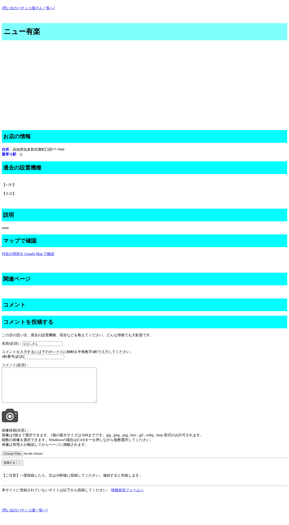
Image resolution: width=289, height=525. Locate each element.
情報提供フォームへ (127, 497)
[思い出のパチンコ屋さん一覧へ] (28, 8)
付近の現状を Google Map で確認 (28, 254)
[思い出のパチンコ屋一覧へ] (25, 517)
